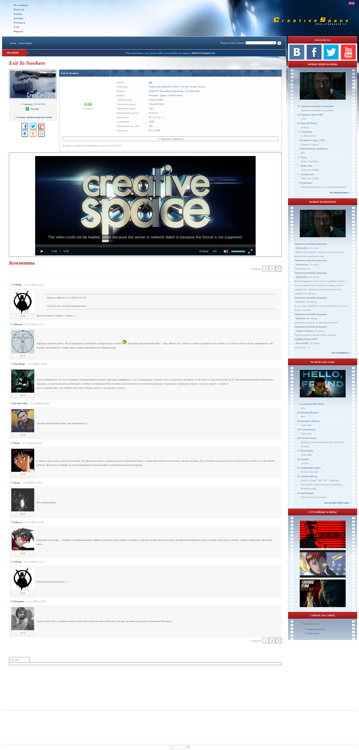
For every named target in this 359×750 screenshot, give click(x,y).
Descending (307, 450)
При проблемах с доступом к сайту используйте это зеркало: (159, 53)
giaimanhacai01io (316, 629)
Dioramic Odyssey (310, 421)
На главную (21, 5)
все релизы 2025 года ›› (337, 502)
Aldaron (61, 297)
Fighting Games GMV (312, 114)
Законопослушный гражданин (317, 106)
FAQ (16, 27)
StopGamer (306, 182)
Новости (19, 9)
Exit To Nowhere (70, 73)
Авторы (18, 18)
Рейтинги (19, 22)
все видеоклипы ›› (340, 192)
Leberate (300, 301)
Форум (18, 31)
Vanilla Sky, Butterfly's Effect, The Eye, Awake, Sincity (177, 86)
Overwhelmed (308, 429)
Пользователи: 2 (310, 623)
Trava (304, 157)
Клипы (18, 14)
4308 (151, 121)
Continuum (306, 131)
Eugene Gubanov (304, 330)
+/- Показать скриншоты (170, 138)
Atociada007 (302, 343)
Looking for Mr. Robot (312, 404)
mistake (305, 459)
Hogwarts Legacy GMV (313, 140)
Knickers (300, 318)
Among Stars (307, 174)
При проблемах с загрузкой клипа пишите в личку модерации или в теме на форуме (79, 53)
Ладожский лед (309, 476)
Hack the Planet (309, 123)
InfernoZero (302, 247)
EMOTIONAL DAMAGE (314, 148)
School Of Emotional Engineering (166, 91)
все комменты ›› (341, 352)
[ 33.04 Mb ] (33, 104)
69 (150, 117)
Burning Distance (310, 412)
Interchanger (307, 493)
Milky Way (306, 165)
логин (13, 43)
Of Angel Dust (192, 91)
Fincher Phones (309, 438)
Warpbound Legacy (311, 467)
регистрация (25, 43)
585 (151, 126)
